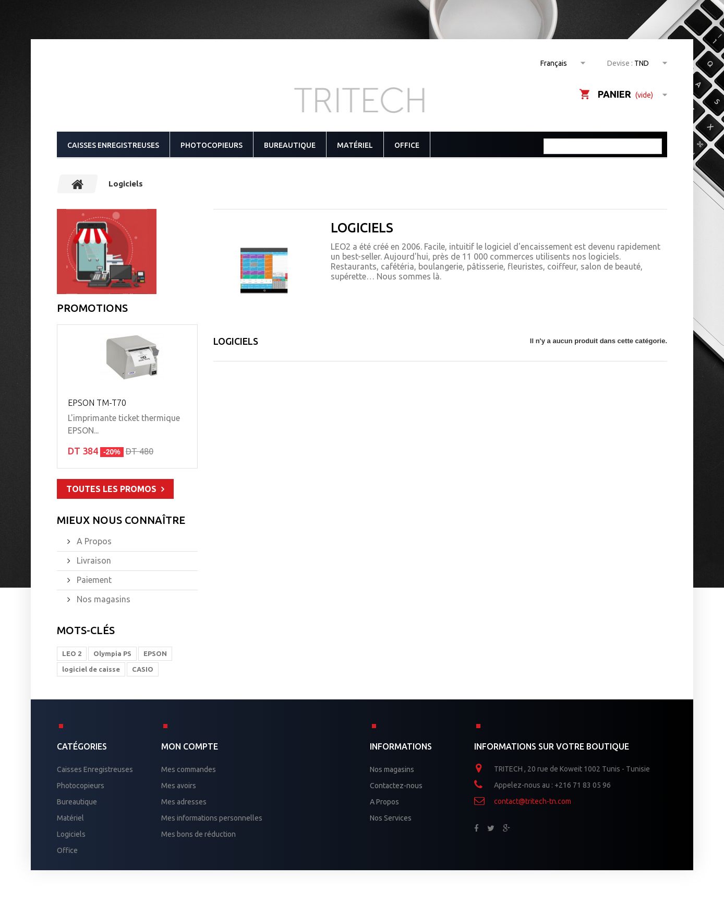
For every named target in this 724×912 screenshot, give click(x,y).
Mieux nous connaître (121, 520)
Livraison (93, 560)
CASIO (142, 669)
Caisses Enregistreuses (113, 145)
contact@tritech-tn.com (532, 801)
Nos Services (391, 818)
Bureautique (290, 145)
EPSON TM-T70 (97, 402)
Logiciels (71, 834)
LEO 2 (71, 653)
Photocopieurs (211, 145)
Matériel (355, 145)
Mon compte (189, 746)
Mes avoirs (178, 785)
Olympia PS (112, 653)
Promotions (92, 308)
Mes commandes (188, 769)
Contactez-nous (396, 785)
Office (406, 145)
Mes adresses (184, 802)
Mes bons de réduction (198, 834)
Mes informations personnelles (211, 818)
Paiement (93, 579)
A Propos (93, 541)
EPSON (155, 653)
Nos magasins (102, 599)
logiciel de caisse (91, 669)
